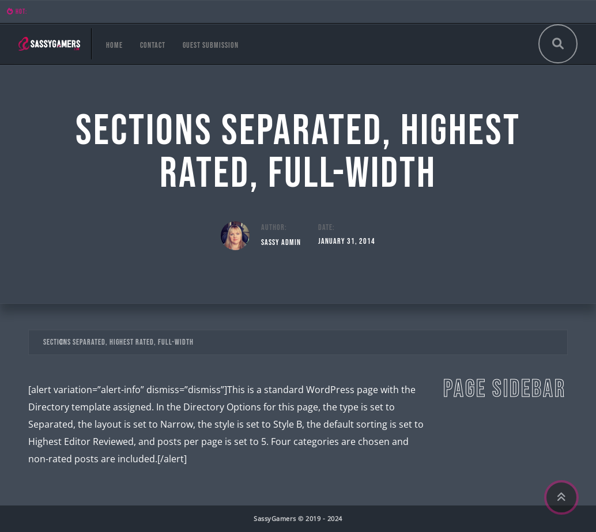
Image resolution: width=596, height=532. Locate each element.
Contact (152, 45)
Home (114, 45)
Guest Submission (211, 45)
